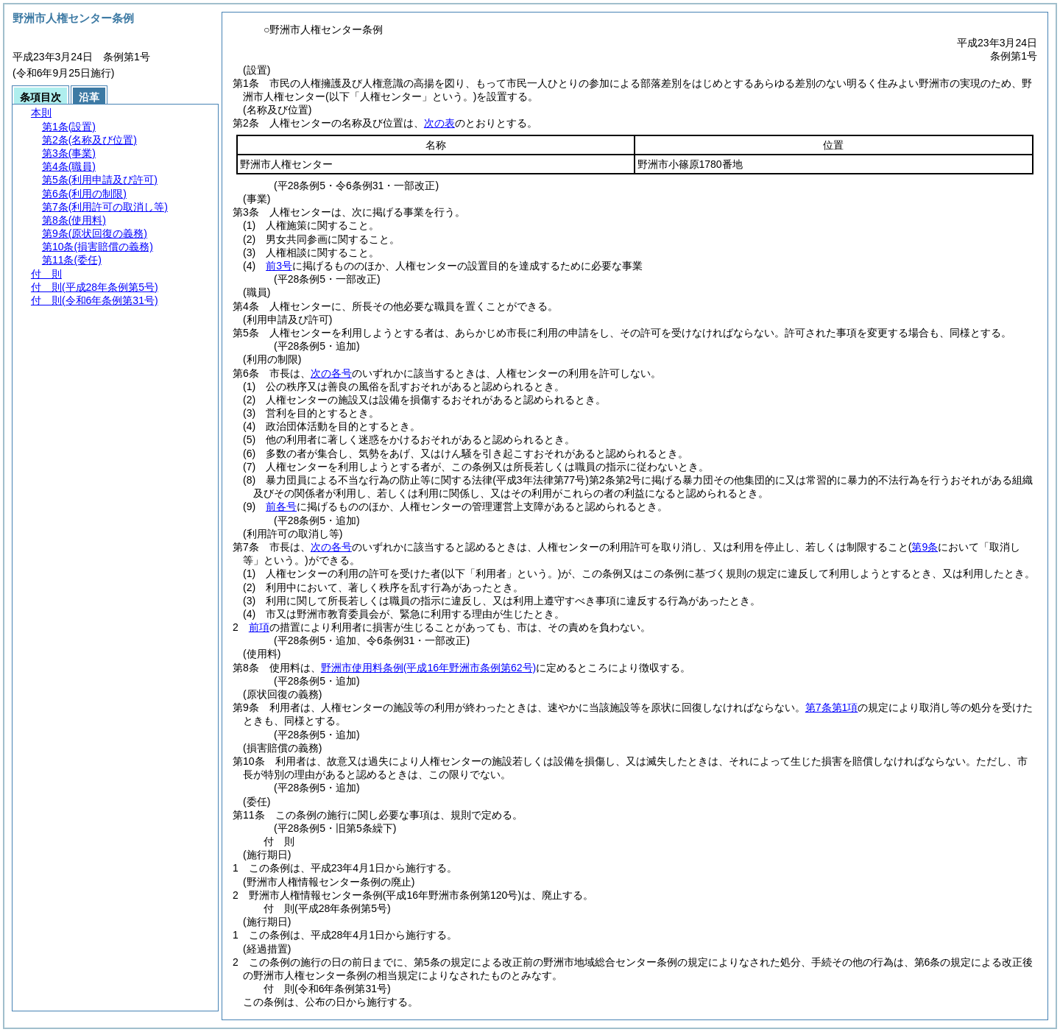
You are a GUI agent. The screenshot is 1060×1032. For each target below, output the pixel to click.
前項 (259, 627)
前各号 (281, 506)
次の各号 (331, 373)
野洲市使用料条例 (428, 668)
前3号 (279, 266)
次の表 (439, 123)
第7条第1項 (831, 707)
